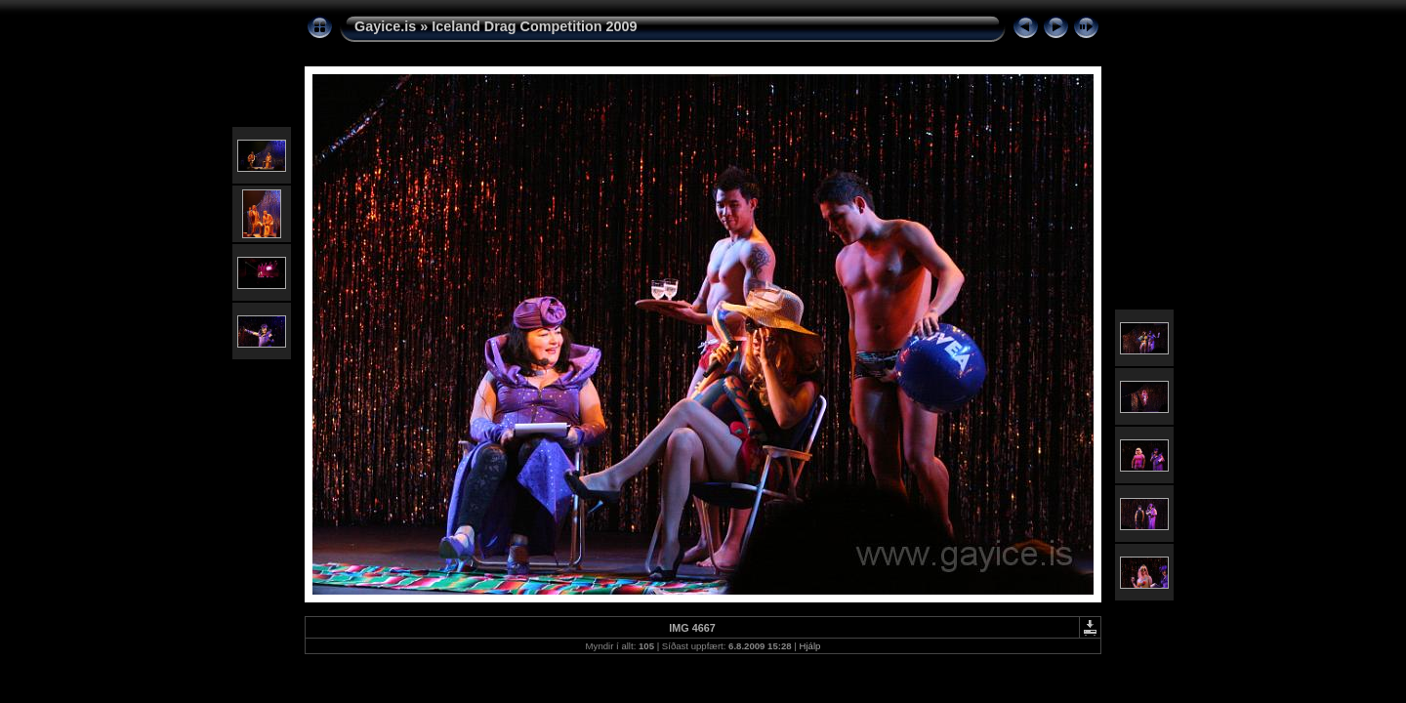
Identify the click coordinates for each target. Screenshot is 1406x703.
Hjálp (810, 646)
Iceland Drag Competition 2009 (534, 26)
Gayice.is (385, 26)
